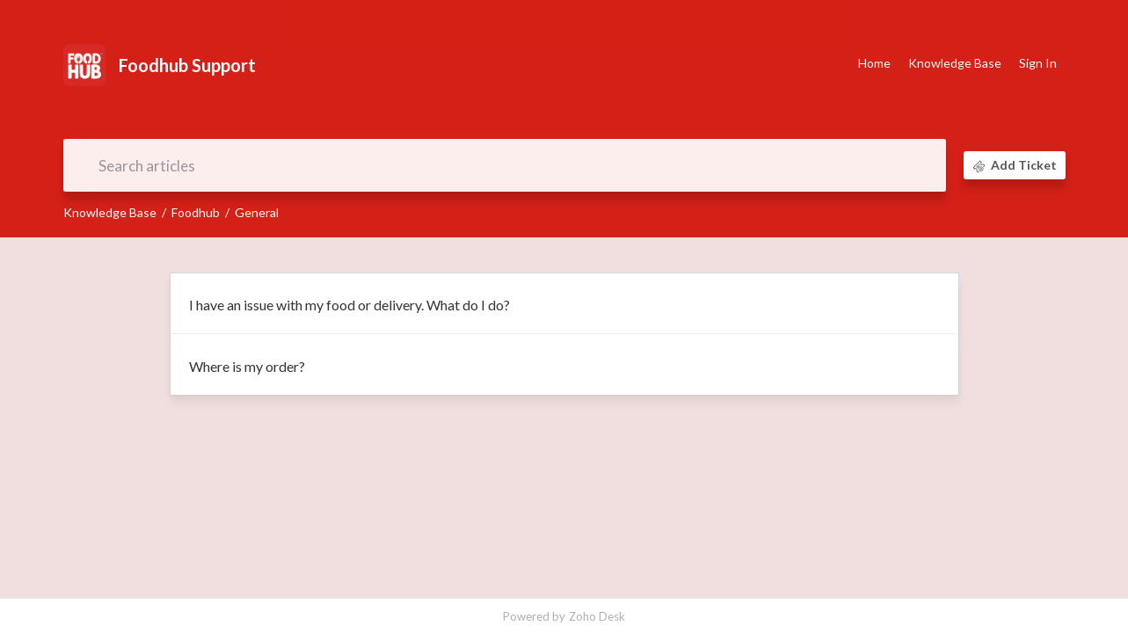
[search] (504, 165)
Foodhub (195, 212)
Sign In (1038, 62)
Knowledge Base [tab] (954, 62)
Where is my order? (247, 366)
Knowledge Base (109, 212)
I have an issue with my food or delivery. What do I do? (349, 304)
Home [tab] (874, 62)
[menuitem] (1038, 64)
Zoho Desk (597, 616)
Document (564, 118)
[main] (564, 417)
